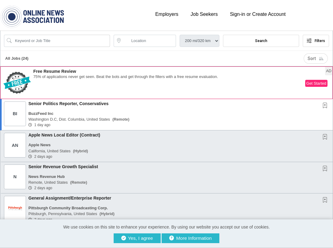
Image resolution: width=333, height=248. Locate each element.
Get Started (316, 83)
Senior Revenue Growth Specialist (63, 166)
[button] (166, 82)
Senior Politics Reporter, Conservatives (68, 103)
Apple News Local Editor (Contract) (64, 135)
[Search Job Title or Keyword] (61, 41)
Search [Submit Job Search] (261, 41)
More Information (190, 238)
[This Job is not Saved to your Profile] (326, 106)
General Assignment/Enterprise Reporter (69, 198)
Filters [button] (316, 40)
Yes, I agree (137, 238)
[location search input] (149, 41)
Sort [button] (316, 58)
